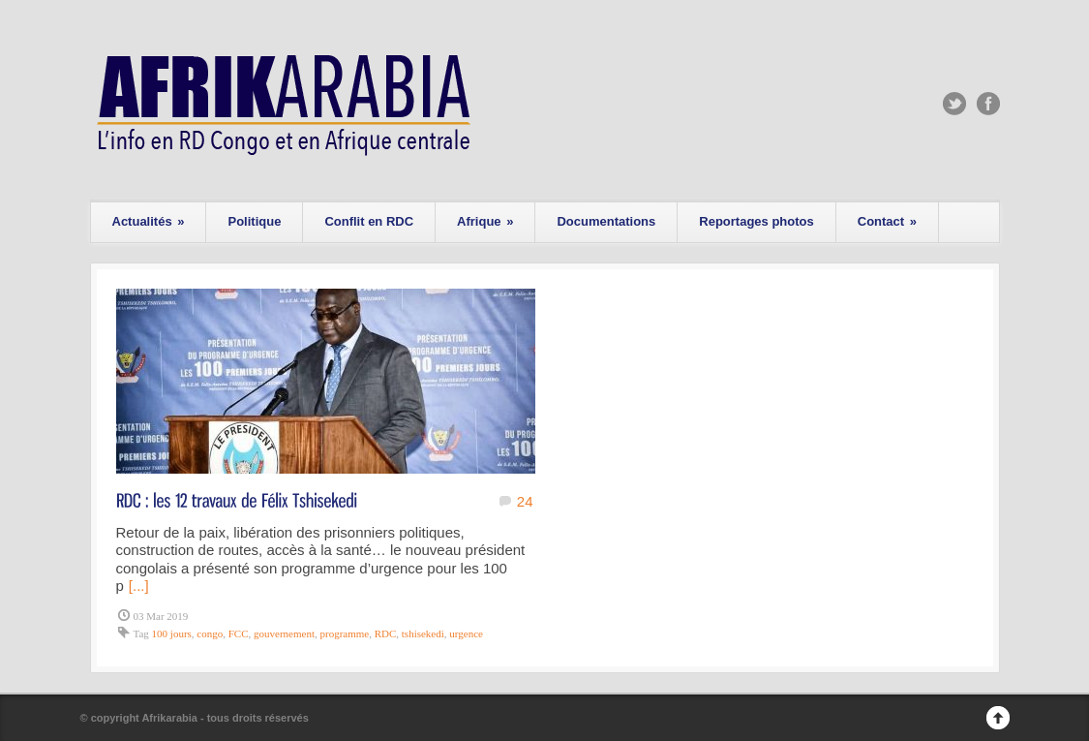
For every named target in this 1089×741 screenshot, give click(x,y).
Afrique (485, 221)
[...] (139, 585)
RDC (386, 633)
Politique (254, 221)
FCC (238, 633)
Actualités (148, 221)
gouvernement (284, 633)
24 (525, 501)
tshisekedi (423, 633)
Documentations (606, 221)
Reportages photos (756, 221)
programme (344, 633)
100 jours (172, 633)
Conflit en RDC (368, 221)
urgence (466, 633)
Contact (887, 221)
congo (210, 633)
